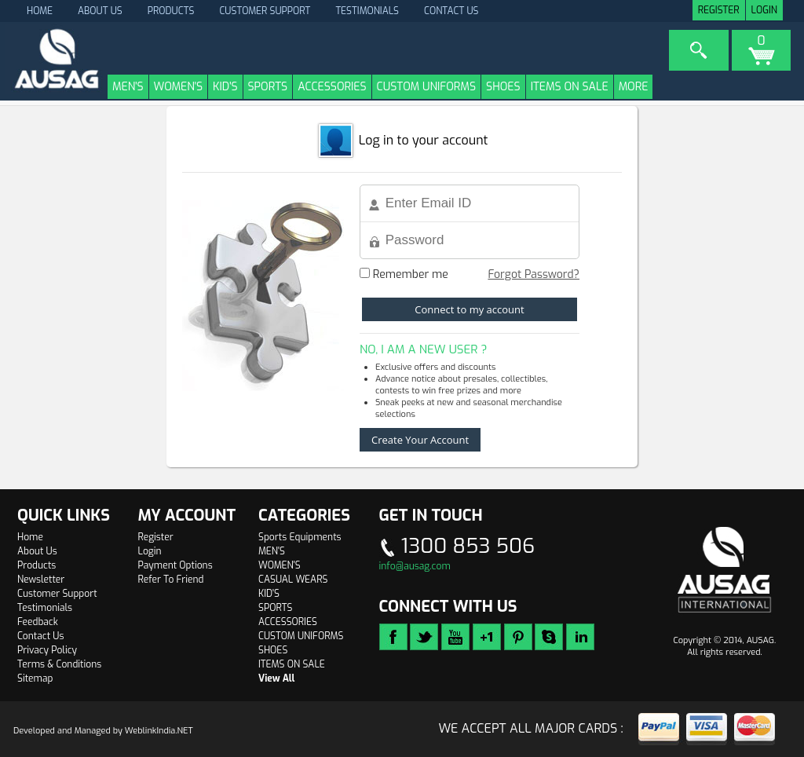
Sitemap (35, 678)
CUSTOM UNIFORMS (426, 86)
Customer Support (264, 11)
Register (719, 10)
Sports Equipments (300, 537)
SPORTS (268, 86)
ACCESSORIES (332, 86)
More (634, 86)
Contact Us (451, 11)
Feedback (37, 622)
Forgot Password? (533, 274)
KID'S (225, 86)
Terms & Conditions (59, 664)
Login (764, 10)
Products (171, 11)
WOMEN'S (178, 86)
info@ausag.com (415, 566)
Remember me (404, 274)
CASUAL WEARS (292, 579)
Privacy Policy (47, 650)
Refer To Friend (171, 579)
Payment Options (175, 565)
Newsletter (40, 579)
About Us (100, 11)
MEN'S (128, 86)
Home (30, 537)
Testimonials (367, 11)
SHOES (503, 86)
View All (276, 678)
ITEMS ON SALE (569, 86)
